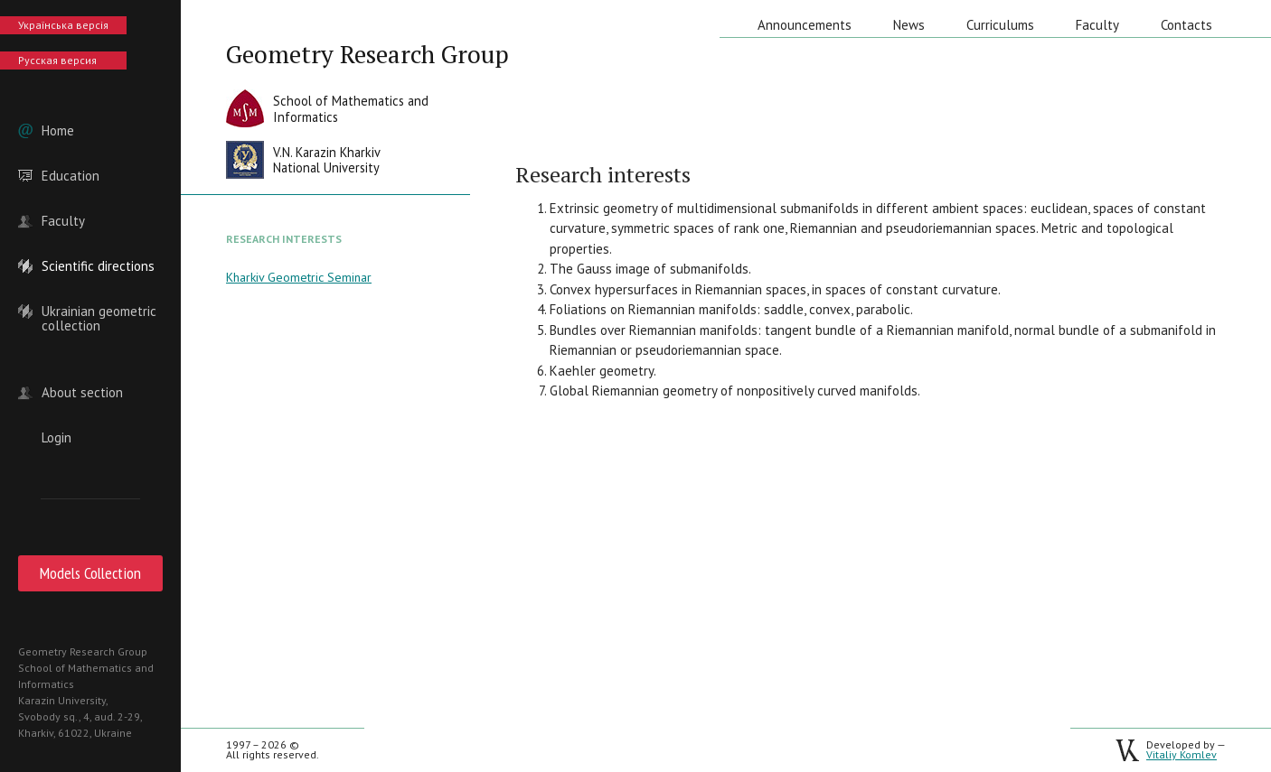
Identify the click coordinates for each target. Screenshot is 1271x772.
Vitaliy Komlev (1181, 754)
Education (70, 176)
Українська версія (63, 25)
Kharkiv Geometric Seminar (299, 277)
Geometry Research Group (367, 54)
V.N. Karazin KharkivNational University (327, 160)
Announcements (805, 24)
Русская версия (57, 60)
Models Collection (90, 573)
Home (58, 131)
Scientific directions (98, 266)
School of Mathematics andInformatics (350, 109)
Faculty (63, 221)
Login (56, 438)
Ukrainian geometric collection (99, 311)
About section (82, 393)
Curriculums (1000, 24)
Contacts (1186, 24)
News (909, 24)
